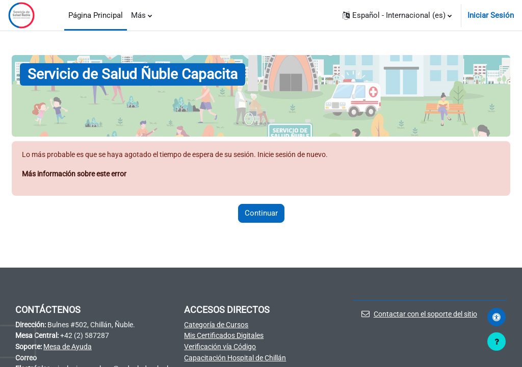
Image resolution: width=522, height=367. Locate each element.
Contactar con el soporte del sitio (424, 315)
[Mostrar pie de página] (496, 341)
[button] (397, 15)
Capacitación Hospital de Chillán (240, 359)
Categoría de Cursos (219, 325)
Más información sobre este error (79, 174)
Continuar (261, 214)
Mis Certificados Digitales (228, 337)
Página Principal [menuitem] (95, 15)
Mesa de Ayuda (72, 348)
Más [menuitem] (138, 15)
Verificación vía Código (223, 348)
